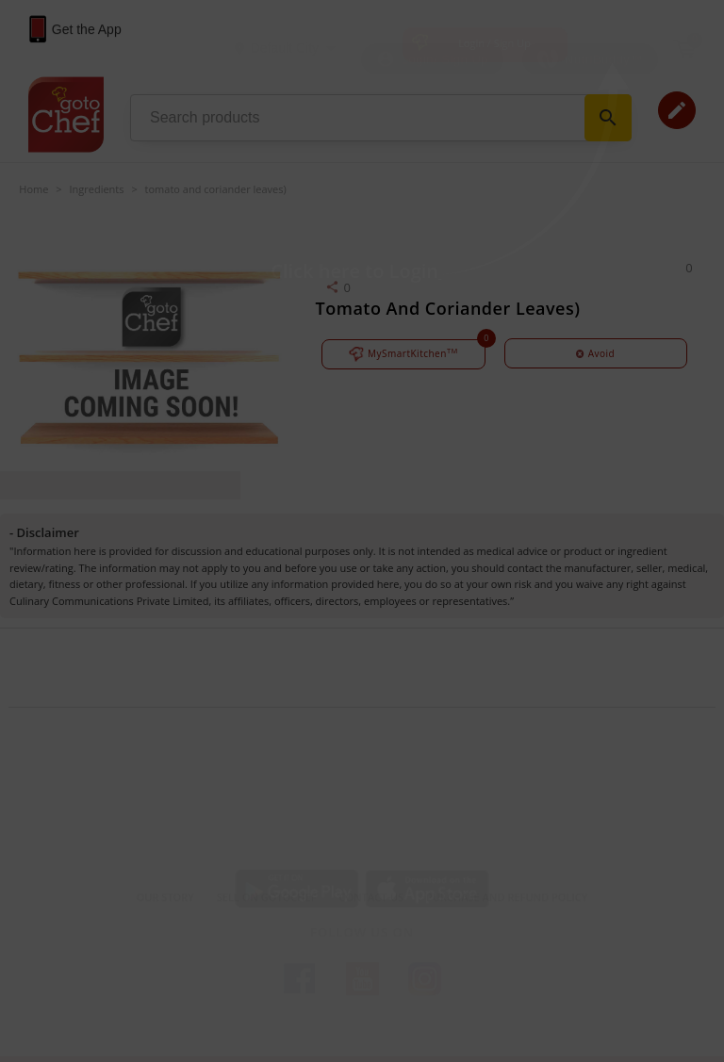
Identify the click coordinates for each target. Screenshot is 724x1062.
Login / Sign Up (494, 43)
